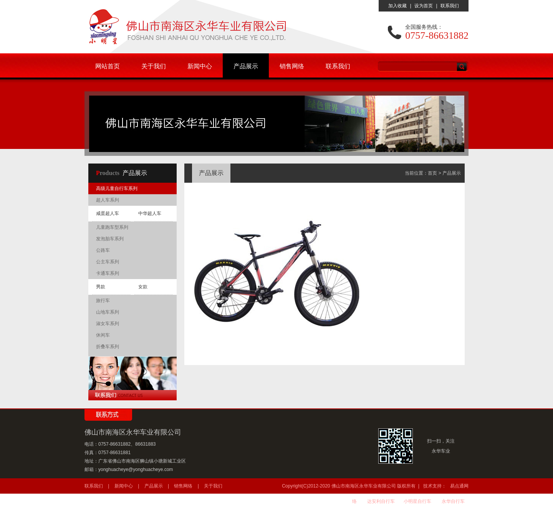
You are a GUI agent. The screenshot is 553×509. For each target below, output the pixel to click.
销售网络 (292, 66)
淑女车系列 (107, 323)
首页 (432, 173)
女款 (142, 286)
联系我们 (449, 5)
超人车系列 (107, 200)
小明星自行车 (417, 501)
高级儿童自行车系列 (116, 188)
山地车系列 (107, 312)
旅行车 (103, 300)
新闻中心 (199, 66)
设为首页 (423, 5)
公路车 (103, 250)
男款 (100, 286)
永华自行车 (453, 501)
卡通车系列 (107, 273)
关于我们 (153, 66)
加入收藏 (397, 5)
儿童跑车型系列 (112, 227)
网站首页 (107, 66)
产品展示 (245, 66)
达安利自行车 (381, 501)
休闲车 (103, 335)
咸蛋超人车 (107, 213)
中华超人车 (149, 213)
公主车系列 (107, 261)
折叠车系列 (107, 346)
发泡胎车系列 (110, 238)
